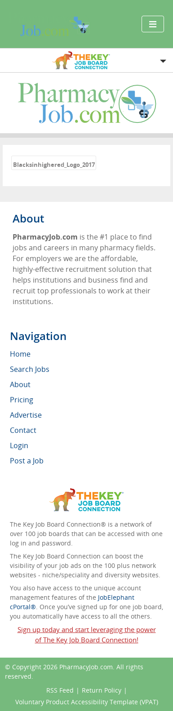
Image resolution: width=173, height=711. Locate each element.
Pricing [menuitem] (21, 400)
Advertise (26, 415)
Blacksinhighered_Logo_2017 (54, 165)
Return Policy (101, 690)
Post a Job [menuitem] (27, 461)
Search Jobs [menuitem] (29, 369)
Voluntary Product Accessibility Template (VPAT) (86, 702)
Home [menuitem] (20, 354)
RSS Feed (60, 690)
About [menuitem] (20, 384)
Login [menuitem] (19, 445)
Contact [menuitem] (23, 430)
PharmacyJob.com (86, 667)
